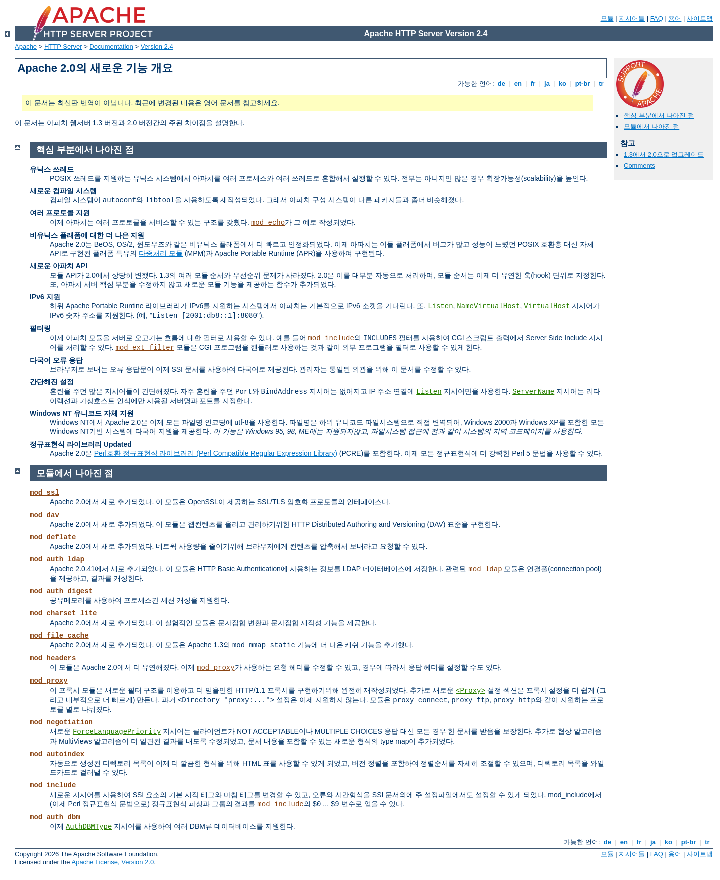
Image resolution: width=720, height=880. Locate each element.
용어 (675, 18)
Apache (26, 46)
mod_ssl (45, 493)
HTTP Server (63, 46)
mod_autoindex (57, 754)
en (518, 84)
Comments (640, 166)
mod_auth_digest (61, 592)
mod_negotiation (61, 722)
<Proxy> (471, 691)
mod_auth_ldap (57, 560)
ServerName (533, 392)
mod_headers (53, 658)
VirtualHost (547, 306)
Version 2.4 (157, 46)
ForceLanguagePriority (117, 732)
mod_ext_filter (145, 348)
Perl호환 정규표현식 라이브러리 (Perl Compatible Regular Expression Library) (216, 454)
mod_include (331, 338)
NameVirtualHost (488, 306)
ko (562, 84)
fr (533, 84)
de (501, 84)
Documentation (111, 46)
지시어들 (632, 18)
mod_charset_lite (63, 614)
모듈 (607, 18)
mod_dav (45, 516)
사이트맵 (700, 18)
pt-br (583, 84)
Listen (440, 306)
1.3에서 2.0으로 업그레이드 (664, 154)
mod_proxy (216, 668)
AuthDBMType (89, 827)
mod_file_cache (59, 636)
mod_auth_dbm (55, 818)
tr (602, 84)
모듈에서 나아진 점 (652, 126)
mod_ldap (485, 570)
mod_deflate (53, 538)
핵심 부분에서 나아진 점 (659, 116)
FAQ (657, 18)
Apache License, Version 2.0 (113, 862)
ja (547, 84)
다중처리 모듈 (161, 254)
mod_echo (268, 223)
